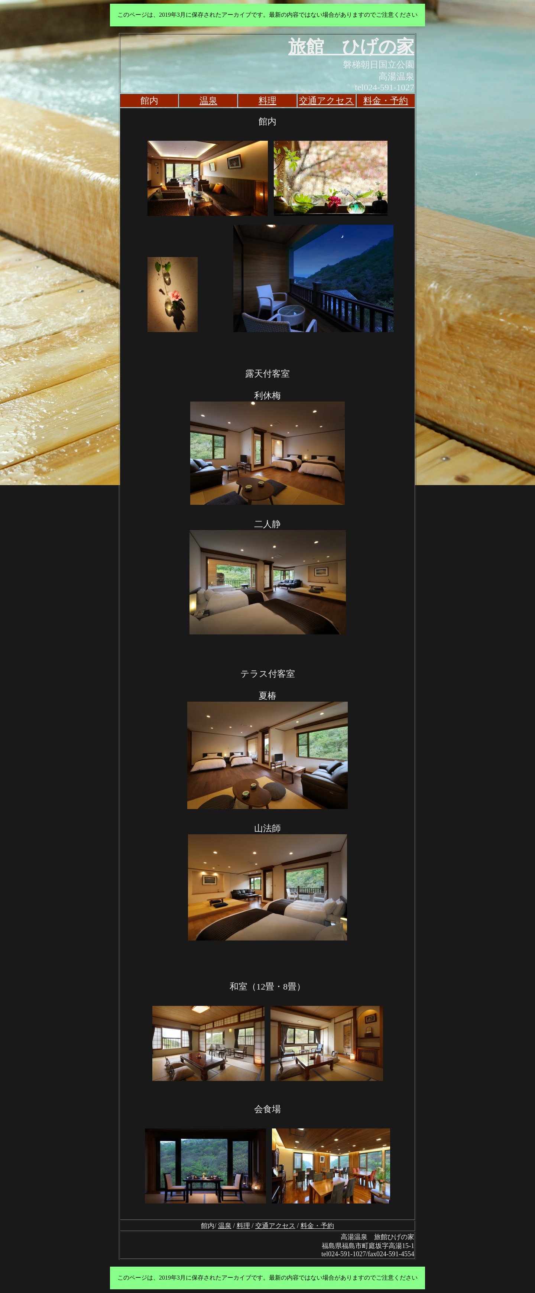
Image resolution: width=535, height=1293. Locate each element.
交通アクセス (326, 100)
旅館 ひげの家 (351, 46)
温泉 (208, 100)
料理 (267, 100)
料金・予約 (385, 100)
